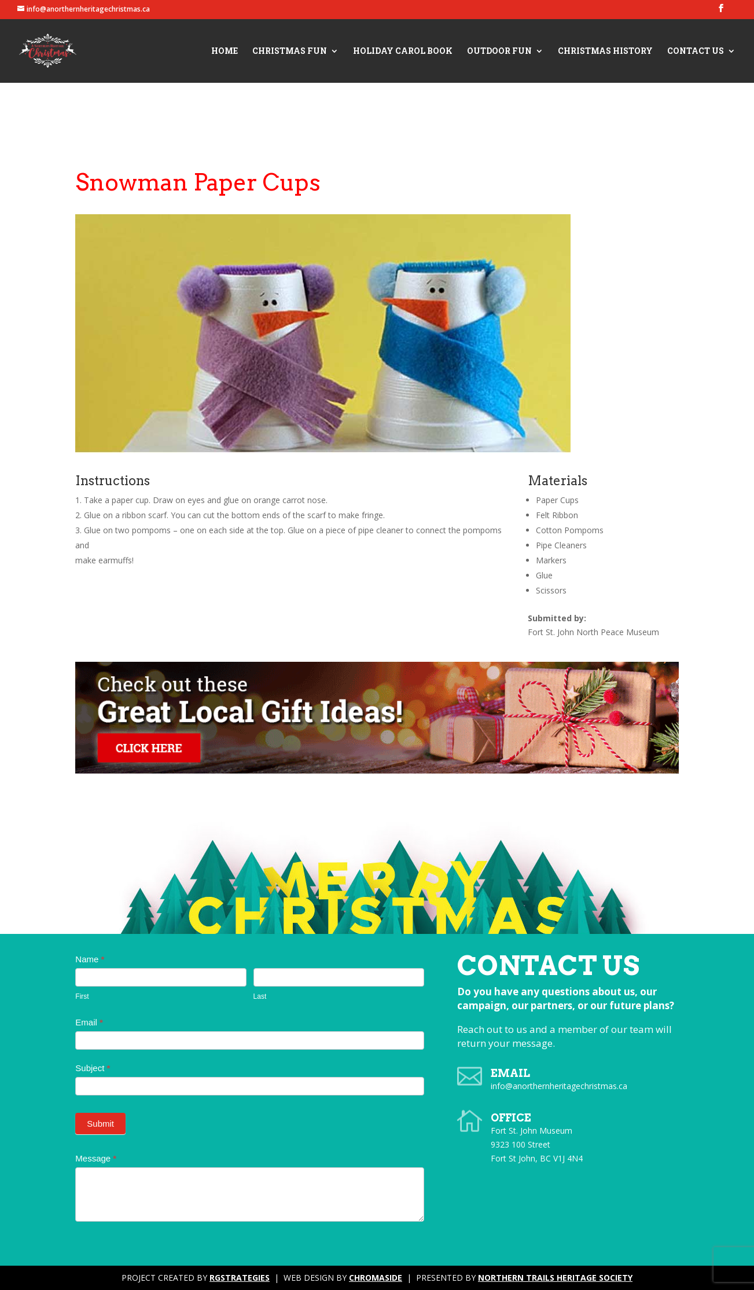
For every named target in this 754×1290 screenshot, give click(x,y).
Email (89, 1022)
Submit (100, 1123)
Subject (92, 1068)
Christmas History (605, 51)
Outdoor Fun (499, 51)
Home (224, 51)
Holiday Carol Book (403, 51)
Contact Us (695, 51)
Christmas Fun (289, 51)
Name (89, 959)
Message (95, 1158)
